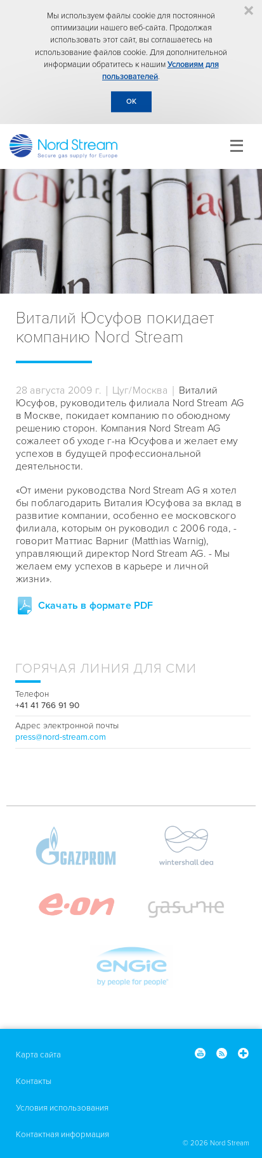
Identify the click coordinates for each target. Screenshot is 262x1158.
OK (131, 101)
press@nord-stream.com (60, 737)
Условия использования (62, 1108)
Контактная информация (62, 1135)
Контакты (33, 1081)
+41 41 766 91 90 (47, 705)
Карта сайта (38, 1055)
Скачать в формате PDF (95, 605)
